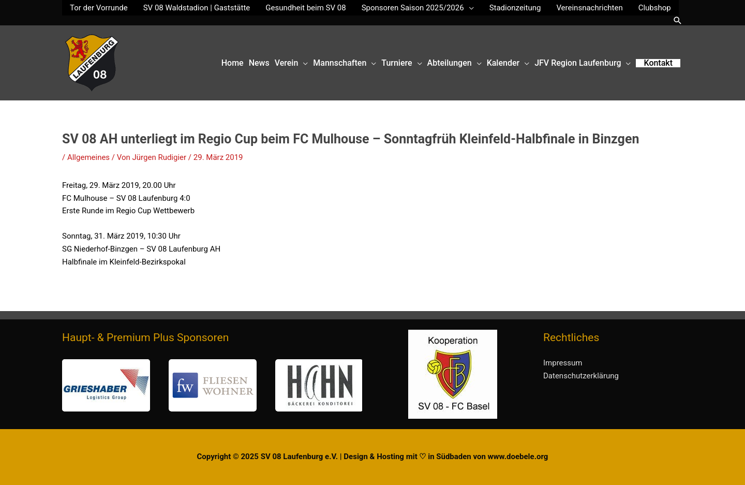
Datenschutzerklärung (581, 375)
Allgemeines (88, 157)
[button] (678, 20)
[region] (212, 385)
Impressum (562, 363)
